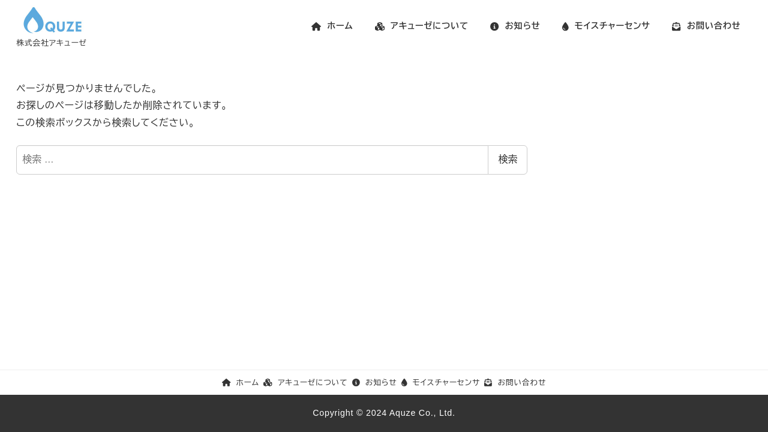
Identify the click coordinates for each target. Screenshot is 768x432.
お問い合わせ (515, 382)
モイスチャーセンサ (440, 382)
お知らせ (374, 382)
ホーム (240, 382)
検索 (507, 159)
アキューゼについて (305, 382)
